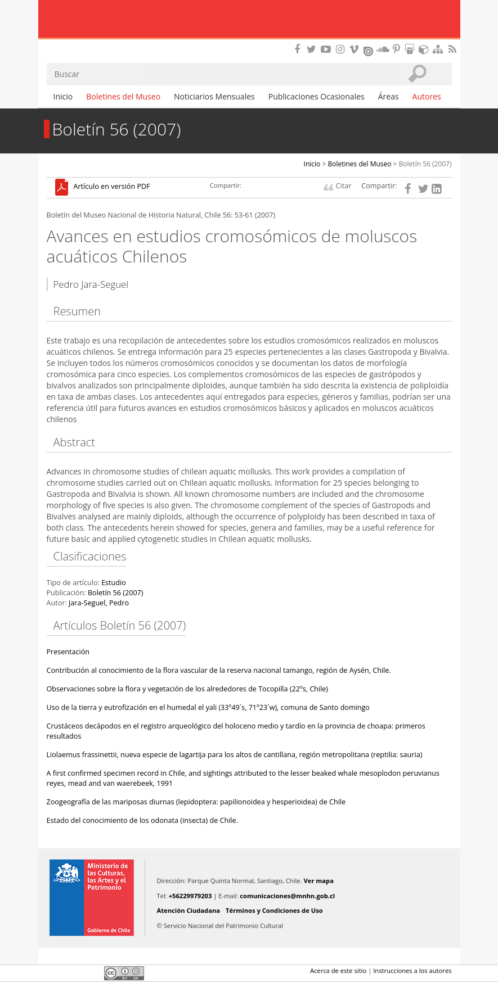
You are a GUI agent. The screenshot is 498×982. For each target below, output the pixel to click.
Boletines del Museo (123, 96)
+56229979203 (190, 896)
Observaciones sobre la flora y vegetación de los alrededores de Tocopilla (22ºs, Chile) (187, 689)
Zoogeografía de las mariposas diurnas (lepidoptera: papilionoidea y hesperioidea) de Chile (196, 802)
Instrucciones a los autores (412, 970)
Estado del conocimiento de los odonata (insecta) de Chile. (142, 820)
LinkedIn (91, 973)
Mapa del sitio (439, 49)
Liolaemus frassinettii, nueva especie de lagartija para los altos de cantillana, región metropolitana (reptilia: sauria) (235, 754)
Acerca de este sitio (338, 970)
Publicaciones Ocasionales (316, 96)
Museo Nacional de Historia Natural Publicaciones (249, 19)
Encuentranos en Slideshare (411, 49)
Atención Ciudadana (189, 910)
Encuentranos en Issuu (369, 50)
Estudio (113, 582)
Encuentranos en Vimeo (355, 49)
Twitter (72, 973)
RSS (453, 49)
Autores (426, 96)
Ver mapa (319, 880)
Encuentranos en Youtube (327, 49)
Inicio (63, 96)
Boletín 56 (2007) (425, 164)
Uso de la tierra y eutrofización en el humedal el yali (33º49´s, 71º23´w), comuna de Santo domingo (208, 707)
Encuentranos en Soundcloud (383, 49)
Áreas (388, 96)
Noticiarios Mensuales (214, 96)
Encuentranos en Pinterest (397, 49)
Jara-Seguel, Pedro (99, 603)
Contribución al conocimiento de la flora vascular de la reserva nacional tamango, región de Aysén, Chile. (219, 670)
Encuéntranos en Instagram (341, 49)
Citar (344, 186)
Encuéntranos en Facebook (299, 49)
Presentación (68, 652)
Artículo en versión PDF (112, 187)
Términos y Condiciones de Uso (274, 910)
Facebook (53, 973)
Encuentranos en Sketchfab (425, 49)
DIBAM (249, 42)
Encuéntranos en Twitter (313, 49)
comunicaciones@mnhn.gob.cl (287, 896)
